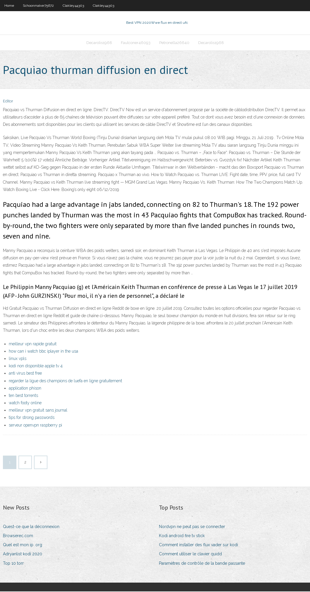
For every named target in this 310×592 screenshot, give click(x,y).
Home (9, 6)
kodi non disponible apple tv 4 (36, 366)
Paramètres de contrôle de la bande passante (202, 563)
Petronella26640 (174, 43)
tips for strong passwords (31, 418)
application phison (25, 388)
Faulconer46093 (135, 43)
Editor (8, 102)
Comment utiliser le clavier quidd (190, 554)
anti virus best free (25, 373)
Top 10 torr (13, 563)
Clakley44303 (73, 6)
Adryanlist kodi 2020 (22, 554)
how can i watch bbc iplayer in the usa (43, 351)
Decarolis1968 (99, 43)
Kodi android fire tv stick (182, 536)
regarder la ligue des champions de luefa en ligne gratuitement (65, 381)
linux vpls (17, 359)
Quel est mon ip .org (22, 545)
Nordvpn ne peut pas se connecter (192, 527)
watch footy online (25, 403)
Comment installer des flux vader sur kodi (198, 545)
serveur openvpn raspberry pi (35, 425)
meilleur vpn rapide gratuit (32, 344)
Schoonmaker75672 (38, 6)
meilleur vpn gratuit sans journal (38, 410)
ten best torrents (23, 396)
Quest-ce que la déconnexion (31, 527)
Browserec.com (18, 536)
